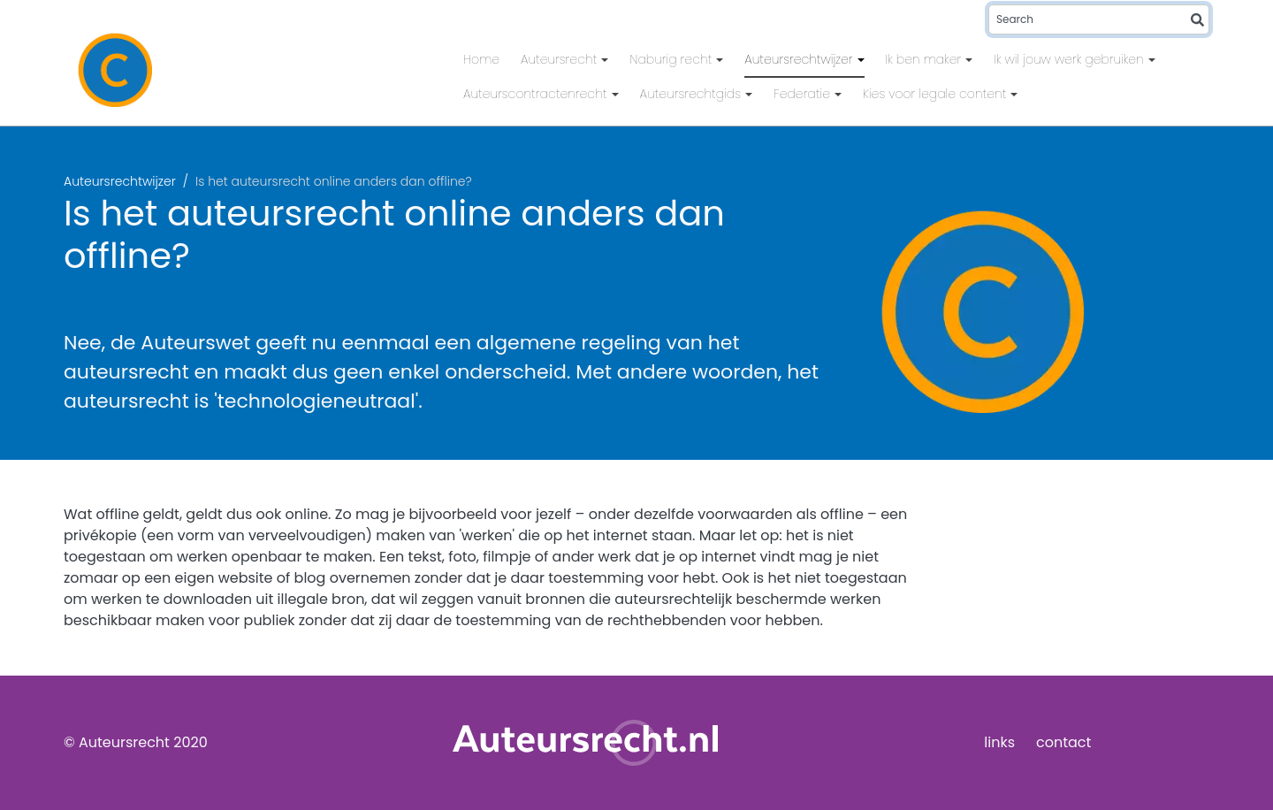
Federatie (804, 94)
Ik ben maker (925, 59)
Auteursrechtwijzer (800, 59)
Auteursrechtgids (692, 94)
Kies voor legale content (936, 94)
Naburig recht (672, 59)
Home (481, 59)
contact (1063, 742)
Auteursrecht (560, 59)
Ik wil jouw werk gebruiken (1070, 59)
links (999, 742)
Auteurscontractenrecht (537, 94)
